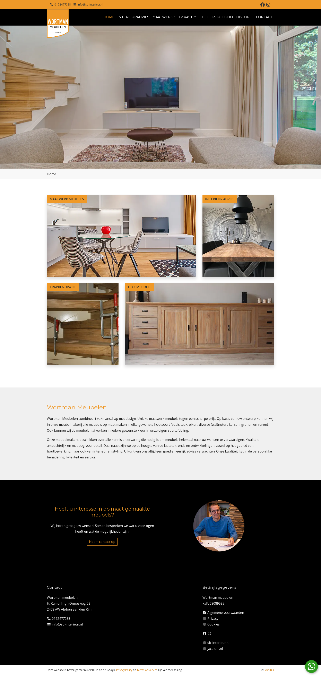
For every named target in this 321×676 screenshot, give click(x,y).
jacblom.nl (215, 648)
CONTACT (264, 17)
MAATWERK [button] (163, 17)
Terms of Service (147, 670)
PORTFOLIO (222, 17)
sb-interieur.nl (218, 642)
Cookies (213, 624)
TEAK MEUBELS (139, 287)
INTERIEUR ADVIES (219, 199)
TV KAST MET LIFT (194, 17)
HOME (109, 17)
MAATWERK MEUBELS (67, 199)
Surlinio (269, 670)
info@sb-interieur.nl (90, 4)
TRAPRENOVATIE (63, 287)
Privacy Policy (124, 670)
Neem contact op (102, 541)
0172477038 (62, 4)
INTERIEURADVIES (133, 17)
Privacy (212, 618)
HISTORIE (244, 17)
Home (51, 174)
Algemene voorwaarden (225, 612)
